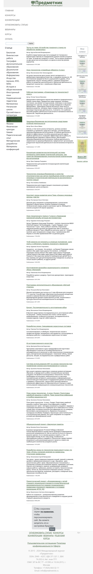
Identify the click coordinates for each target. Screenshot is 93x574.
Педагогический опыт (14, 136)
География (11, 61)
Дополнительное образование (14, 65)
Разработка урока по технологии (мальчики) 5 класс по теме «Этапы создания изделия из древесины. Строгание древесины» (49, 452)
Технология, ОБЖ (12, 119)
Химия (9, 132)
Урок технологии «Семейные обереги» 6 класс (45, 70)
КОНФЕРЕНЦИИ (12, 20)
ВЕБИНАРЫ (10, 29)
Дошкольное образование (12, 71)
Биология (10, 52)
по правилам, (47, 511)
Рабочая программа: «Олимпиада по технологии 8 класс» (47, 93)
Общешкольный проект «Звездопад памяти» (45, 424)
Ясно (52, 529)
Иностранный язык (12, 94)
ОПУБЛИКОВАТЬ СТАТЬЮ (16, 24)
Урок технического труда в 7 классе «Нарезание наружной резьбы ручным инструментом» (46, 217)
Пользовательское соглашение (41, 543)
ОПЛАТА (8, 39)
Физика (9, 123)
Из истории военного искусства (39, 343)
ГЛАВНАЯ (9, 10)
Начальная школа (11, 108)
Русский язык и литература (13, 113)
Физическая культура (12, 128)
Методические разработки (13, 142)
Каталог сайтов (82, 161)
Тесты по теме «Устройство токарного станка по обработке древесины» (46, 48)
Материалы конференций (12, 148)
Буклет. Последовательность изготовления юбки (46, 307)
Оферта (56, 546)
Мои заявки (82, 50)
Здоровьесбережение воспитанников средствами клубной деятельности (47, 122)
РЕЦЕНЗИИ (60, 535)
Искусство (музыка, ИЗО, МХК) (12, 81)
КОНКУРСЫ (10, 15)
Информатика (12, 75)
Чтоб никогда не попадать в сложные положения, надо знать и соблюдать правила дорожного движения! (49, 243)
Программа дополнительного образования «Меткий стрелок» (48, 286)
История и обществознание (14, 88)
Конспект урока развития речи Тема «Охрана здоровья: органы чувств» (49, 196)
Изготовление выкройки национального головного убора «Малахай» (47, 268)
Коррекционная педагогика (13, 99)
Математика (12, 103)
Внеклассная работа (12, 57)
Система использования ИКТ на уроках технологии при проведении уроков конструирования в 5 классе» (49, 365)
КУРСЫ (8, 34)
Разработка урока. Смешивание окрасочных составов (48, 326)
